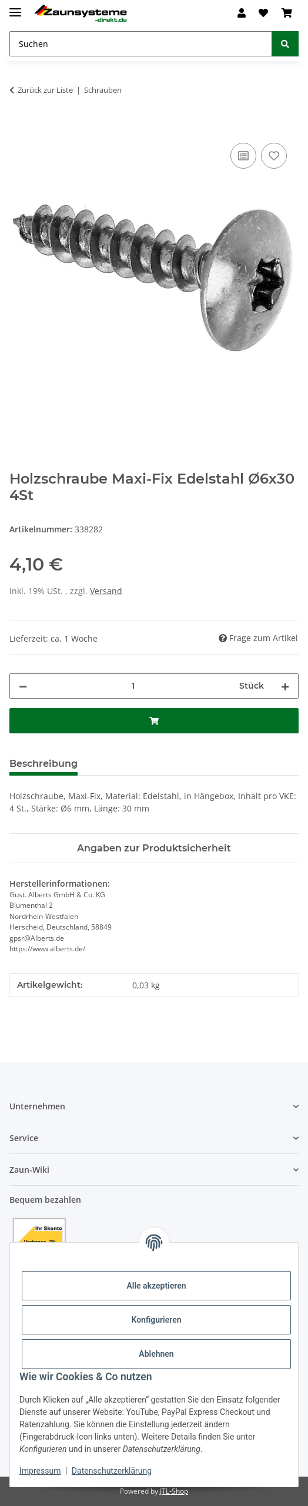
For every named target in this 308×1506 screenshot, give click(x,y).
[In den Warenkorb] (18, 126)
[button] (241, 13)
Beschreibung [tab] (43, 763)
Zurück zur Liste (45, 90)
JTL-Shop (174, 1491)
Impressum (40, 1470)
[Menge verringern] (23, 686)
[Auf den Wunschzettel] (274, 156)
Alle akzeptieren (156, 1285)
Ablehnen (156, 1354)
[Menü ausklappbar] (15, 7)
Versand (106, 590)
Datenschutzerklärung (112, 1470)
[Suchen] (285, 43)
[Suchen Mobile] (140, 43)
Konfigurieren (156, 1319)
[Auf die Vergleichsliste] (243, 156)
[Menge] (133, 686)
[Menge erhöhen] (285, 686)
